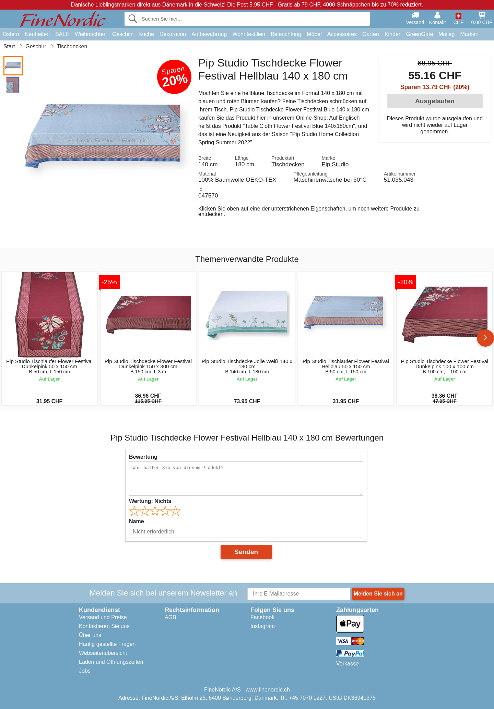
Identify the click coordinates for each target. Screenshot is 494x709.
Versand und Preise (103, 617)
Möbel (314, 34)
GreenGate (419, 34)
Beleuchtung (286, 34)
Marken (469, 34)
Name (136, 521)
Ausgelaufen (435, 101)
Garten (370, 34)
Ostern (11, 34)
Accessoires (342, 34)
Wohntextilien (248, 34)
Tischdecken (287, 164)
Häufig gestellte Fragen (107, 644)
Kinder (392, 34)
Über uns (90, 635)
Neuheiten (37, 34)
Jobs (85, 671)
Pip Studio (335, 164)
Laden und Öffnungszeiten (111, 662)
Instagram (262, 626)
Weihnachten (91, 34)
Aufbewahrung (209, 34)
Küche (146, 34)
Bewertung (143, 457)
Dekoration (173, 34)
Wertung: (150, 501)
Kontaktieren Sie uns (104, 626)
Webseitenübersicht (103, 653)
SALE (62, 34)
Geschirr (122, 34)
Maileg (446, 34)
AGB (170, 617)
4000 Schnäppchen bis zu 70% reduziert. (373, 5)
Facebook (262, 617)
